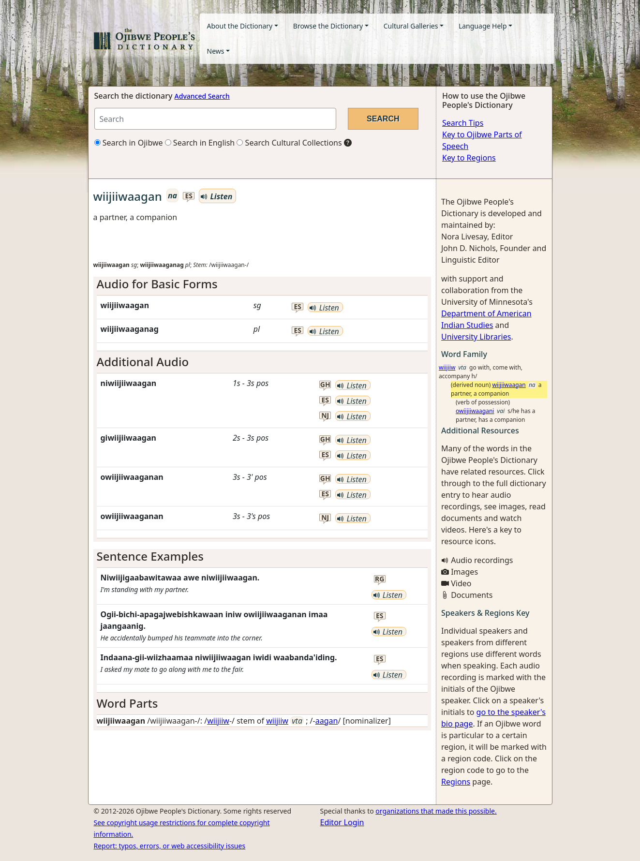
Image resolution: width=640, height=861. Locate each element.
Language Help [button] (483, 25)
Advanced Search (202, 96)
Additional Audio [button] (143, 362)
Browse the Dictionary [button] (328, 25)
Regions (455, 781)
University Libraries (476, 336)
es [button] (189, 196)
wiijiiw (218, 720)
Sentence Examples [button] (150, 556)
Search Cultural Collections (289, 142)
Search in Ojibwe (128, 142)
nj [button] (325, 416)
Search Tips (462, 123)
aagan (326, 720)
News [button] (215, 51)
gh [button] (325, 385)
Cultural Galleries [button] (411, 25)
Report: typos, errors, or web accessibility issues (170, 845)
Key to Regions (469, 157)
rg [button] (379, 579)
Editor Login (342, 822)
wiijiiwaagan (508, 385)
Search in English (200, 142)
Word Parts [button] (127, 703)
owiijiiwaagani (475, 411)
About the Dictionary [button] (240, 25)
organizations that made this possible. (435, 811)
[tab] (262, 284)
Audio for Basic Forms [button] (157, 284)
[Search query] (215, 119)
